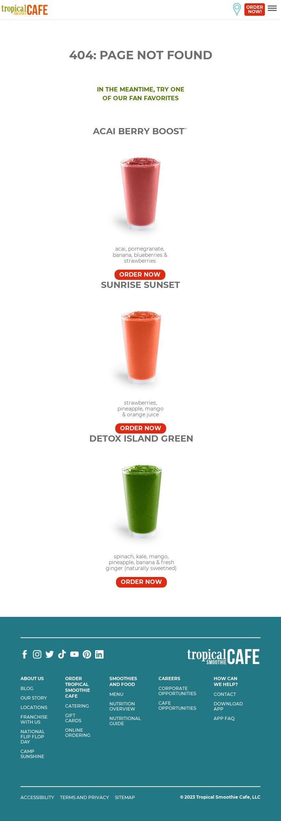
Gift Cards (73, 718)
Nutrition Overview (122, 706)
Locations (33, 707)
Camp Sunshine (32, 754)
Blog (26, 688)
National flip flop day (32, 737)
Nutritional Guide (125, 721)
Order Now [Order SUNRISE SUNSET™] (140, 428)
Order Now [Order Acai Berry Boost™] (140, 274)
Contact (225, 694)
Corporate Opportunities (177, 691)
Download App (228, 706)
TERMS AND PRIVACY (84, 797)
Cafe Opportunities (177, 706)
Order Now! (254, 9)
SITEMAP (125, 797)
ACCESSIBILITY (37, 797)
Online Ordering (77, 733)
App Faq (224, 718)
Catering (77, 706)
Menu (116, 694)
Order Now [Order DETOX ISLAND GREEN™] (141, 581)
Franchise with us (34, 720)
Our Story (33, 698)
